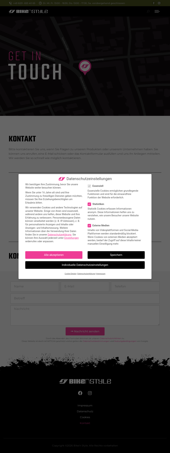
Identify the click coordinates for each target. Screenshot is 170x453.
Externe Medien (100, 225)
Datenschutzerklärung (59, 234)
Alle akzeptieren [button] (54, 255)
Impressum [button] (100, 274)
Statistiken (97, 204)
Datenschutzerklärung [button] (86, 274)
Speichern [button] (116, 255)
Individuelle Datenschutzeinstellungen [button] (85, 265)
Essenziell (97, 186)
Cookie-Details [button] (70, 274)
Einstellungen (71, 238)
